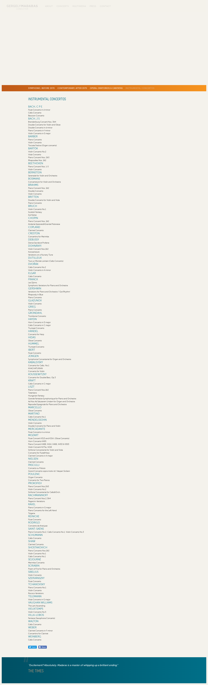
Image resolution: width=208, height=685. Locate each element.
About (49, 6)
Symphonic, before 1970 (41, 88)
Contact (105, 6)
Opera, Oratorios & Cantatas (106, 88)
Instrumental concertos (140, 88)
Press (93, 6)
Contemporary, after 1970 (72, 88)
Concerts (62, 6)
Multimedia (79, 6)
